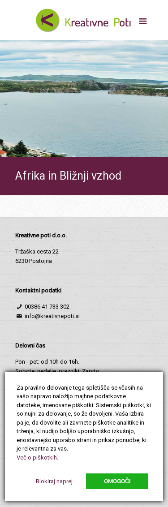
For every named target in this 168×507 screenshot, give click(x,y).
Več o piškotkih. (37, 457)
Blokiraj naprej (54, 481)
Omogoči (117, 481)
